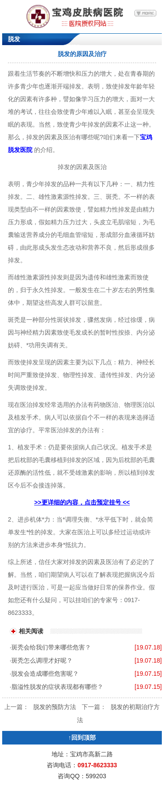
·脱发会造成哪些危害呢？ (44, 673)
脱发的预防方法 (54, 706)
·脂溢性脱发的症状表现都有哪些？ (56, 686)
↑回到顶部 (82, 737)
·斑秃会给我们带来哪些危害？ (50, 647)
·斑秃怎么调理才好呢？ (41, 660)
